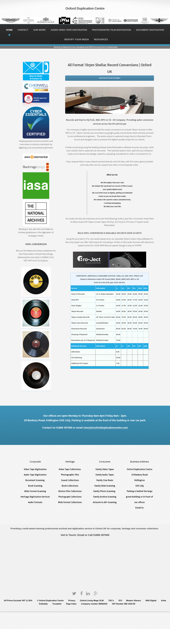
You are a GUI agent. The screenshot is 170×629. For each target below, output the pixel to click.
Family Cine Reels (104, 480)
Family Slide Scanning (104, 485)
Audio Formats (35, 502)
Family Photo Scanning (104, 491)
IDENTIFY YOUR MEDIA (76, 39)
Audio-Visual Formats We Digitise (109, 78)
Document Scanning (35, 480)
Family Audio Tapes (105, 474)
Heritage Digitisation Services (35, 496)
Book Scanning (35, 485)
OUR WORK (39, 30)
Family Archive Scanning (104, 496)
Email (80, 535)
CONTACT (23, 30)
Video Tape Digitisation (35, 469)
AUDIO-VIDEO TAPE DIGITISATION (69, 30)
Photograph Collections (70, 496)
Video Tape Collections (70, 469)
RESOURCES (101, 39)
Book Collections (70, 485)
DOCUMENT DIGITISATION (150, 30)
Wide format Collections (70, 502)
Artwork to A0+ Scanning (105, 502)
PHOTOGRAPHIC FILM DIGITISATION (111, 30)
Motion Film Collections (70, 491)
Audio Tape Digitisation (35, 474)
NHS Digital (151, 600)
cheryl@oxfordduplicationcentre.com (105, 427)
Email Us (139, 507)
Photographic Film (70, 474)
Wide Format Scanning (35, 491)
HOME (9, 30)
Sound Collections (70, 480)
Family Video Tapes (105, 469)
